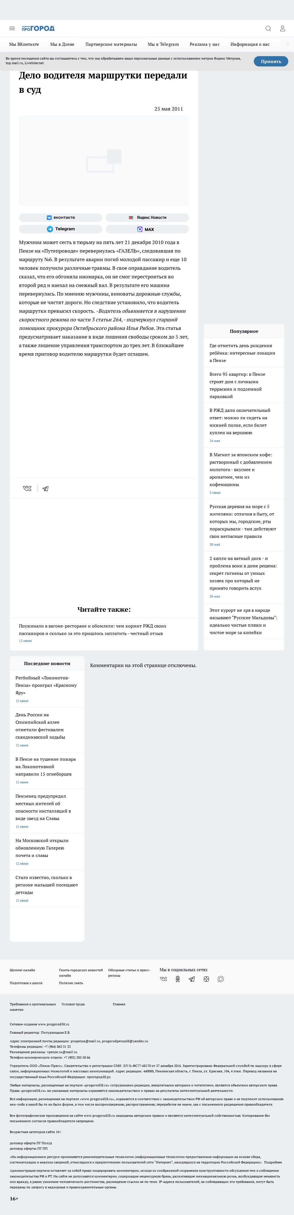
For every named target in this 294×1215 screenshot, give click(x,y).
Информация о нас (250, 44)
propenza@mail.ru (85, 1041)
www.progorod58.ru (53, 1024)
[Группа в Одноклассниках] (178, 979)
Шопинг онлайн (22, 970)
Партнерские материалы (111, 44)
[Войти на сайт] (282, 28)
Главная (119, 1004)
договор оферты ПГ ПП (29, 1148)
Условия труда (73, 1004)
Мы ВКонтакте (24, 44)
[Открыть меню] (12, 28)
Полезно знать (71, 983)
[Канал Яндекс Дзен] (206, 979)
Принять (271, 61)
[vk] (28, 488)
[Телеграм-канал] (60, 229)
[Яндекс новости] (147, 217)
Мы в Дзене (62, 44)
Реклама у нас (205, 44)
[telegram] (47, 488)
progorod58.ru (96, 1085)
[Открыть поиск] (268, 28)
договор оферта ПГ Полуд (31, 1143)
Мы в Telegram (163, 44)
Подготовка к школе (26, 983)
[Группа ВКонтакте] (60, 217)
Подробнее (273, 1162)
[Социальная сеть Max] (147, 229)
